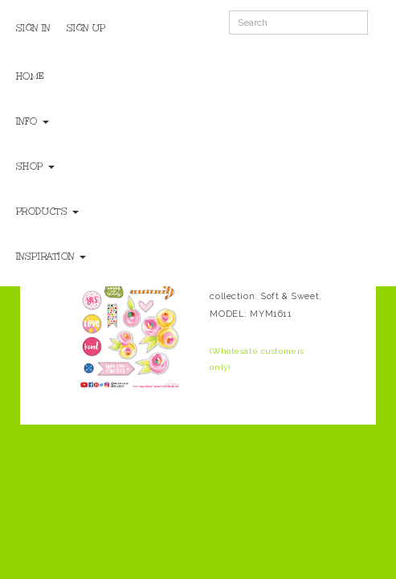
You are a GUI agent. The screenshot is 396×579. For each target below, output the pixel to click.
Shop (35, 166)
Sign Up (86, 28)
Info (32, 121)
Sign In (33, 28)
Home (30, 76)
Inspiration (51, 256)
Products (47, 211)
